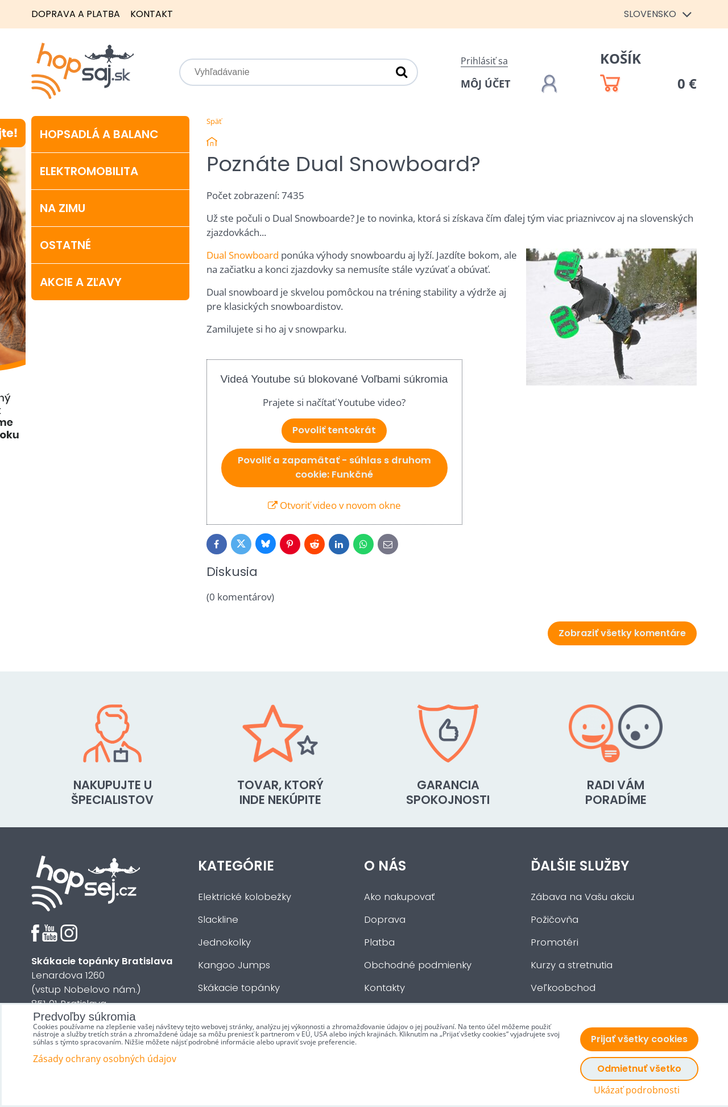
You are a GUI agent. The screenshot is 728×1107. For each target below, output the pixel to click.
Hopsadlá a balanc (99, 134)
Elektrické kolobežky (244, 896)
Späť (214, 121)
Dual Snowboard (242, 255)
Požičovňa (554, 919)
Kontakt (151, 13)
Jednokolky (224, 942)
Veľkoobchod (563, 987)
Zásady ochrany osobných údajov (104, 1058)
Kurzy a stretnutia (572, 965)
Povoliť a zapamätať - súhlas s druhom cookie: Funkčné (334, 467)
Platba (379, 942)
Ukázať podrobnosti (637, 1090)
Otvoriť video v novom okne (334, 505)
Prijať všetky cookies (639, 1039)
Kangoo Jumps (234, 965)
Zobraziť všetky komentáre (622, 633)
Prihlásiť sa (484, 61)
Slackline (218, 919)
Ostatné (65, 245)
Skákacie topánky (239, 987)
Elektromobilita (89, 171)
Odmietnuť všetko (639, 1068)
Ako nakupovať (399, 896)
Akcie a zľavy (81, 282)
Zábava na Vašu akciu (582, 896)
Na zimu (62, 208)
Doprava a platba (75, 13)
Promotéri (554, 942)
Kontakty (384, 987)
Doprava (385, 919)
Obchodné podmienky (417, 965)
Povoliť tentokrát (334, 430)
